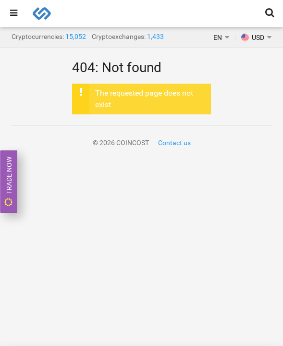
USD (252, 37)
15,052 (75, 36)
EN (217, 37)
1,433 (155, 36)
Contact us (174, 143)
